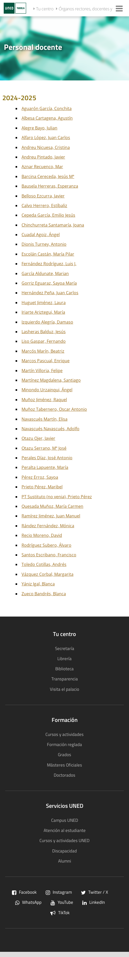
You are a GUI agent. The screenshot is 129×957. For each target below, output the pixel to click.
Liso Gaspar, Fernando (44, 341)
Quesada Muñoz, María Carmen (52, 506)
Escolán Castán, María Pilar (48, 254)
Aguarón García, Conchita (47, 108)
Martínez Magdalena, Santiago (51, 380)
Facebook (24, 892)
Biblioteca (64, 668)
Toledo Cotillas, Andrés (44, 564)
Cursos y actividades (64, 734)
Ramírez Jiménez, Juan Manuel (51, 516)
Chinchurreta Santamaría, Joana (53, 225)
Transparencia (64, 678)
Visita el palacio (64, 689)
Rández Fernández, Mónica (48, 526)
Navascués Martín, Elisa (44, 419)
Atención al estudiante (65, 830)
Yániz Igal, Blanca (38, 584)
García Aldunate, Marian (45, 273)
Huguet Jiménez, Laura (44, 302)
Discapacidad (64, 850)
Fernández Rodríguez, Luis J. (49, 263)
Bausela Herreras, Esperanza (50, 186)
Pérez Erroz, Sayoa (40, 477)
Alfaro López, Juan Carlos (46, 137)
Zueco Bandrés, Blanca (44, 594)
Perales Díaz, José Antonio (47, 458)
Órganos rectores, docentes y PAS (89, 9)
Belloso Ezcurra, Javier (43, 196)
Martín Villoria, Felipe (42, 370)
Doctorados (64, 775)
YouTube (62, 902)
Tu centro (44, 9)
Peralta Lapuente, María (45, 467)
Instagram (59, 892)
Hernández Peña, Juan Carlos (50, 293)
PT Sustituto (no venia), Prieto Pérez (57, 497)
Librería (64, 658)
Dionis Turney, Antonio (44, 244)
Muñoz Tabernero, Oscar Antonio (54, 409)
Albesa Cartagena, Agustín (47, 118)
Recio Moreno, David (42, 535)
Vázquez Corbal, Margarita (47, 574)
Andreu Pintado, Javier (43, 157)
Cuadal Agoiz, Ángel (41, 234)
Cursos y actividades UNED (64, 840)
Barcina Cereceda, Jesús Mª (48, 176)
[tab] (64, 48)
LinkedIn (93, 902)
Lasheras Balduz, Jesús (44, 331)
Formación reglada (64, 744)
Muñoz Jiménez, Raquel (44, 399)
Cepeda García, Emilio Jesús (48, 215)
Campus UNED (64, 820)
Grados (64, 754)
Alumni (64, 861)
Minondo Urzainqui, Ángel (47, 390)
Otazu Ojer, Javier (38, 438)
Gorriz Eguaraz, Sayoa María (49, 283)
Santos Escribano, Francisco (49, 555)
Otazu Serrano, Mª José (44, 448)
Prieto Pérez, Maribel (42, 487)
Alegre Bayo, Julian (39, 128)
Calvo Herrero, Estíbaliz (44, 205)
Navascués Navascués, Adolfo (50, 429)
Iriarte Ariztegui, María (43, 312)
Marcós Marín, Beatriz (43, 351)
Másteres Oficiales (64, 765)
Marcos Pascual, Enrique (46, 361)
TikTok (60, 912)
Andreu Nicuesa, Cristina (46, 147)
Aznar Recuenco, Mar (42, 166)
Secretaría (64, 648)
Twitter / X (94, 892)
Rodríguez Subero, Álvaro (46, 545)
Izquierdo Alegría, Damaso (47, 322)
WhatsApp (28, 902)
